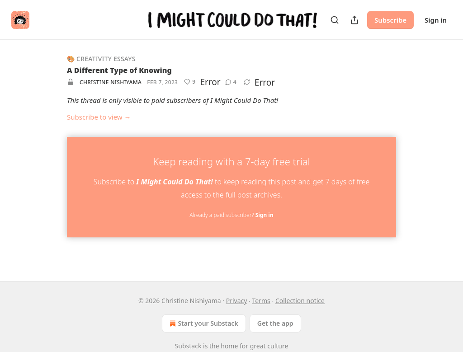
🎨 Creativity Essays (101, 58)
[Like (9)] (189, 82)
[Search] (335, 20)
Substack (188, 346)
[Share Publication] (354, 20)
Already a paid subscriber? (231, 215)
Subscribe (390, 19)
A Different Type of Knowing (119, 70)
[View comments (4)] (230, 82)
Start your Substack (203, 323)
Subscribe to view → (99, 116)
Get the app (275, 323)
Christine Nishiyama (111, 82)
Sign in (436, 19)
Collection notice (300, 300)
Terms (261, 300)
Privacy (236, 300)
